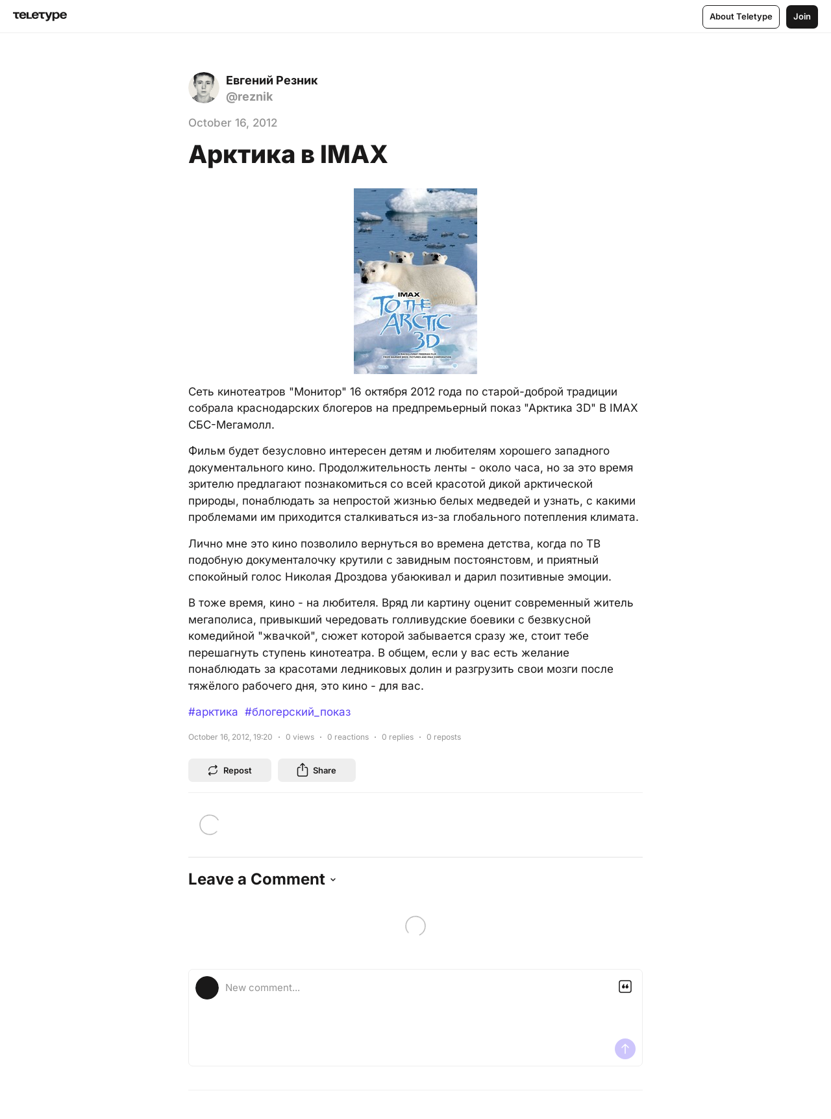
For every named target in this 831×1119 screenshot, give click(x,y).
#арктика (213, 711)
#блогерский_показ (298, 711)
